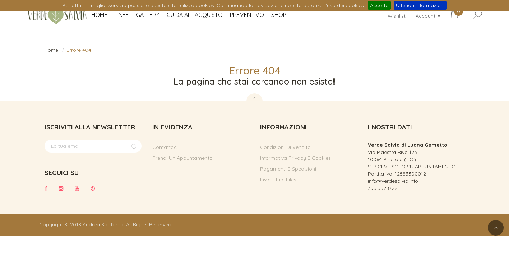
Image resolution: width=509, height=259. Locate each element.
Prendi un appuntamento (182, 158)
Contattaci (165, 147)
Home (51, 50)
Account (428, 16)
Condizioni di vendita (285, 147)
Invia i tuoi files (278, 179)
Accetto (379, 5)
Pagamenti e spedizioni (288, 168)
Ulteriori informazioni (420, 5)
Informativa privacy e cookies (295, 158)
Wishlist (397, 16)
